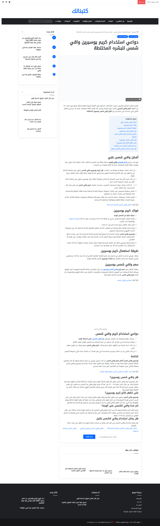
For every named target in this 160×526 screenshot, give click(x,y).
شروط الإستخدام (136, 508)
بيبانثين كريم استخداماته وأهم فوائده (128, 472)
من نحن (139, 501)
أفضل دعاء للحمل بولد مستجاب (34, 130)
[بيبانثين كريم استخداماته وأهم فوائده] (126, 463)
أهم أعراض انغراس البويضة (32, 110)
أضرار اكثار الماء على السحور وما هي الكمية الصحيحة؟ (32, 58)
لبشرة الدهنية (74, 218)
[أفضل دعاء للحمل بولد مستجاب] (48, 131)
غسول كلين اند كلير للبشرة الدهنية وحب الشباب (100, 471)
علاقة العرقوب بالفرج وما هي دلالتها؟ (31, 75)
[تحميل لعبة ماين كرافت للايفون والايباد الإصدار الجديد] (48, 104)
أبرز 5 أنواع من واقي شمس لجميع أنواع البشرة (116, 371)
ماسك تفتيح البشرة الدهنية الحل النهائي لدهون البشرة (75, 469)
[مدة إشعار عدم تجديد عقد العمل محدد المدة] (48, 122)
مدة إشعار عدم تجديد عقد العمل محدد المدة (32, 120)
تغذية (111, 21)
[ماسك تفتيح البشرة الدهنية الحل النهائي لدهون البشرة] (74, 461)
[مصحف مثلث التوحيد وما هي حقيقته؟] (48, 50)
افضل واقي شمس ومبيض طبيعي (92, 428)
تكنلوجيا (76, 21)
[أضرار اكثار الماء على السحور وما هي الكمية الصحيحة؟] (48, 60)
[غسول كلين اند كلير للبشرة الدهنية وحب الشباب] (100, 462)
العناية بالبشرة (122, 36)
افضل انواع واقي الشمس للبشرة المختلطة (122, 428)
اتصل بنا (139, 505)
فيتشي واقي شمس (124, 280)
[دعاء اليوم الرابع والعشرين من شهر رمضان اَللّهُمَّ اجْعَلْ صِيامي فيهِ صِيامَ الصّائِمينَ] (48, 41)
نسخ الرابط (89, 436)
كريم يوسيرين (122, 162)
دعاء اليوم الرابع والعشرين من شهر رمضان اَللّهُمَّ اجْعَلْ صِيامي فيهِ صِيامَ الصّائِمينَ (31, 40)
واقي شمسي (97, 338)
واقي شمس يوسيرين (110, 269)
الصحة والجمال (100, 21)
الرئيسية (129, 21)
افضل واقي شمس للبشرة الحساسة (119, 204)
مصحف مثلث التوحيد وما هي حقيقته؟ (31, 48)
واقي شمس (117, 32)
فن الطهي (120, 21)
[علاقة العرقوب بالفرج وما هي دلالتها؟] (48, 77)
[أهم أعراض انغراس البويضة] (48, 113)
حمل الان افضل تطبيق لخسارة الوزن (42, 98)
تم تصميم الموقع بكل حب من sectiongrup (99, 522)
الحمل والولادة (87, 21)
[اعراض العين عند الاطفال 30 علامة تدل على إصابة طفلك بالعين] (48, 68)
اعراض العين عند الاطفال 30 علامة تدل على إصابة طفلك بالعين (32, 68)
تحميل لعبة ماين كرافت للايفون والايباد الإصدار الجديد (31, 103)
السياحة (67, 21)
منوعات (59, 21)
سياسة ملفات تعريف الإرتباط (132, 511)
